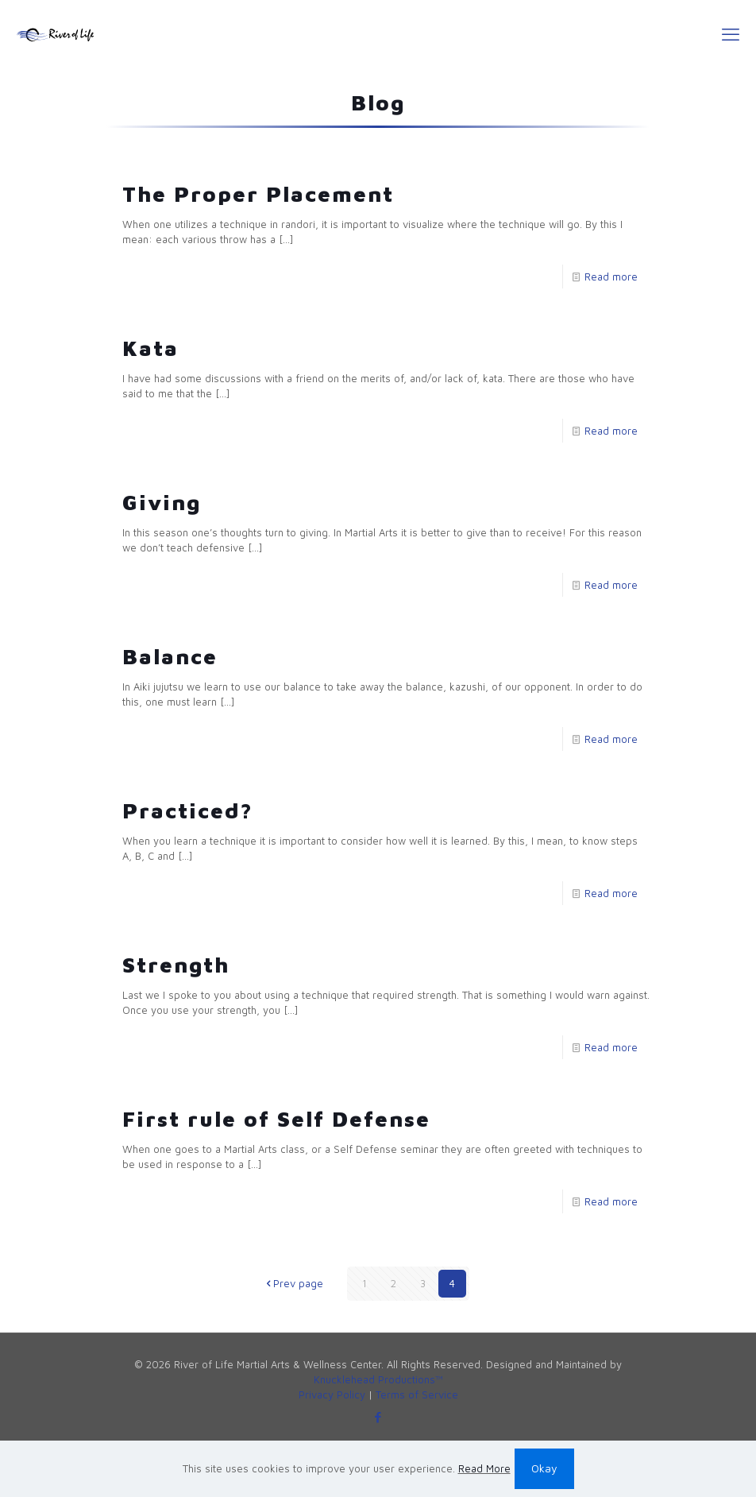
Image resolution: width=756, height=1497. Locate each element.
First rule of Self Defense (276, 1118)
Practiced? (187, 810)
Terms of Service (417, 1394)
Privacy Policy (332, 1394)
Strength (176, 964)
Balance (170, 656)
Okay (544, 1468)
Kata (150, 348)
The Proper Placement (258, 194)
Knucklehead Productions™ (378, 1379)
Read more (611, 276)
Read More (484, 1468)
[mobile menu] (730, 34)
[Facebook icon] (378, 1417)
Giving (161, 502)
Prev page (293, 1283)
